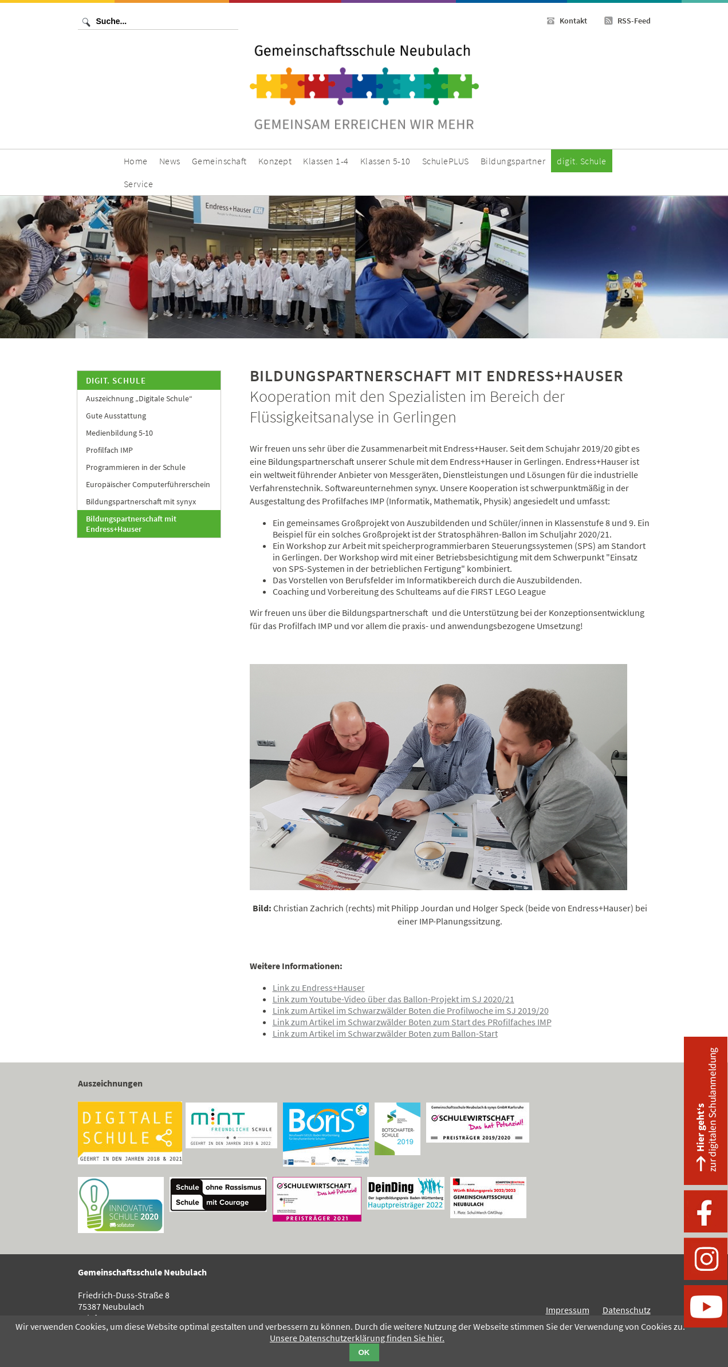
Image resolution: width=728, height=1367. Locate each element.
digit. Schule (116, 380)
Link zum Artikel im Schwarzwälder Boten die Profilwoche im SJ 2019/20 (411, 1010)
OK (364, 1352)
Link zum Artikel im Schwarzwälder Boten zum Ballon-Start (385, 1033)
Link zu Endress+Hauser (319, 987)
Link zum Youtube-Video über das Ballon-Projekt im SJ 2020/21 (393, 999)
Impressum (567, 1309)
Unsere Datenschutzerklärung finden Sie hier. (357, 1338)
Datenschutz (627, 1309)
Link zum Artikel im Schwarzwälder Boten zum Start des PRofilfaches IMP (412, 1022)
